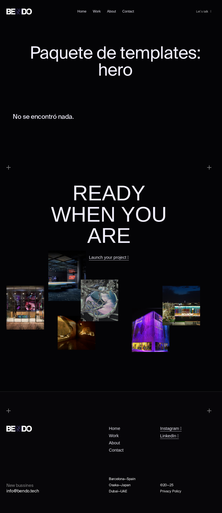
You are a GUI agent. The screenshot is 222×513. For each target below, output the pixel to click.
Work (97, 10)
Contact (128, 10)
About (111, 10)
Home (82, 10)
